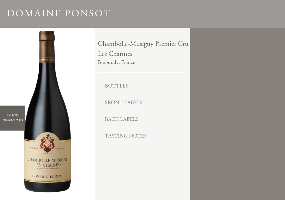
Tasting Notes (126, 136)
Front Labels (124, 103)
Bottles (116, 86)
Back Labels (121, 119)
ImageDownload (13, 118)
